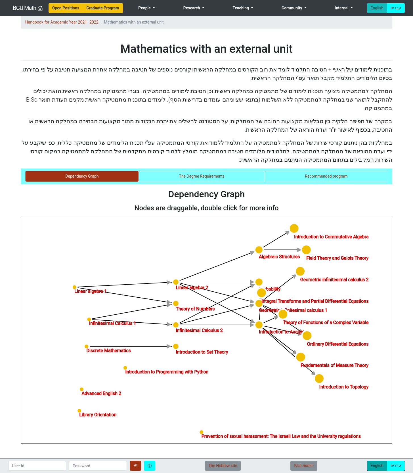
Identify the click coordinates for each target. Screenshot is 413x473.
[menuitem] (66, 8)
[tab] (82, 176)
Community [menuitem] (292, 8)
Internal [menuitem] (342, 8)
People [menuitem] (145, 8)
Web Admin (304, 465)
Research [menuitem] (192, 8)
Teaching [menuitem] (241, 8)
